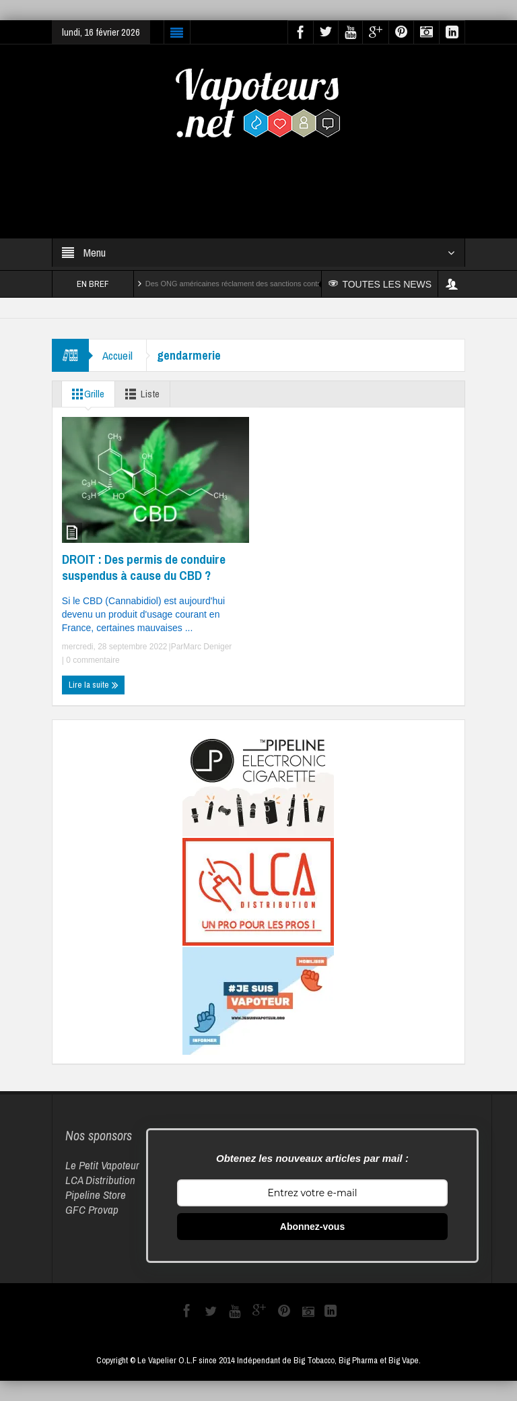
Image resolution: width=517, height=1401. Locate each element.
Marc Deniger (207, 646)
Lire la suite (93, 685)
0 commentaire (92, 660)
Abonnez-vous (312, 1226)
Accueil (117, 355)
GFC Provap (91, 1209)
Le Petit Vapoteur (102, 1165)
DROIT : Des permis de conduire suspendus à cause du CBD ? (144, 567)
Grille (85, 394)
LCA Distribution (100, 1179)
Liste (140, 394)
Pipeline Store (95, 1194)
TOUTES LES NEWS (380, 284)
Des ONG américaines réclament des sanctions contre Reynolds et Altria (264, 284)
